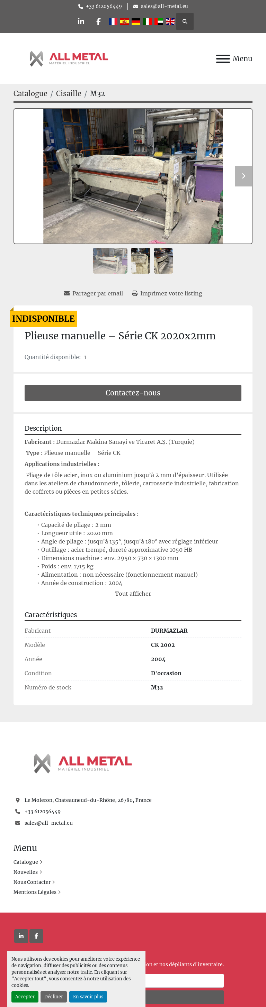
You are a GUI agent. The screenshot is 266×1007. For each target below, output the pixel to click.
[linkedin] (81, 21)
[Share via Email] (93, 293)
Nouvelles (26, 872)
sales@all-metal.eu (164, 6)
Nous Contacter (32, 882)
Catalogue (26, 862)
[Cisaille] (68, 93)
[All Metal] (83, 763)
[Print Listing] (167, 293)
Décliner (53, 996)
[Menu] (223, 59)
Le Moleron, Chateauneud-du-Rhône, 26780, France (88, 800)
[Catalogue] (30, 93)
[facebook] (98, 21)
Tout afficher (133, 593)
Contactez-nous (133, 392)
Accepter (25, 996)
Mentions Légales (35, 892)
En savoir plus (88, 996)
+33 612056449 (104, 6)
